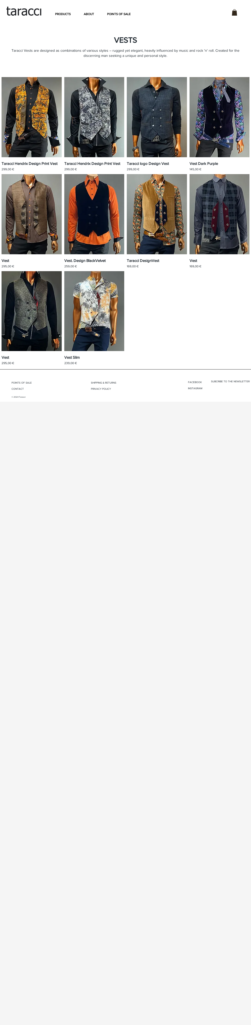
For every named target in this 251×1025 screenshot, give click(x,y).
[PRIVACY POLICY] (106, 389)
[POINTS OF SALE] (29, 383)
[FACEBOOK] (199, 382)
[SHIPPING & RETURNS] (110, 383)
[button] (63, 14)
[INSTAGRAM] (199, 388)
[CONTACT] (23, 389)
